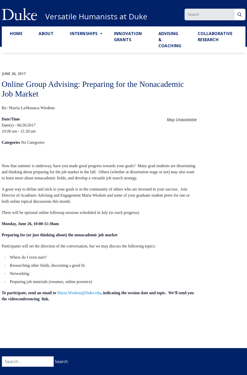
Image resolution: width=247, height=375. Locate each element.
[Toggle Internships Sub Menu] (102, 33)
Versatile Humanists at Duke (96, 16)
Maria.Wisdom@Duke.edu (79, 293)
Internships (83, 33)
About (46, 33)
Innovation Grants (128, 36)
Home (16, 33)
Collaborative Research (215, 36)
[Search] (240, 14)
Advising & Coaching (170, 40)
